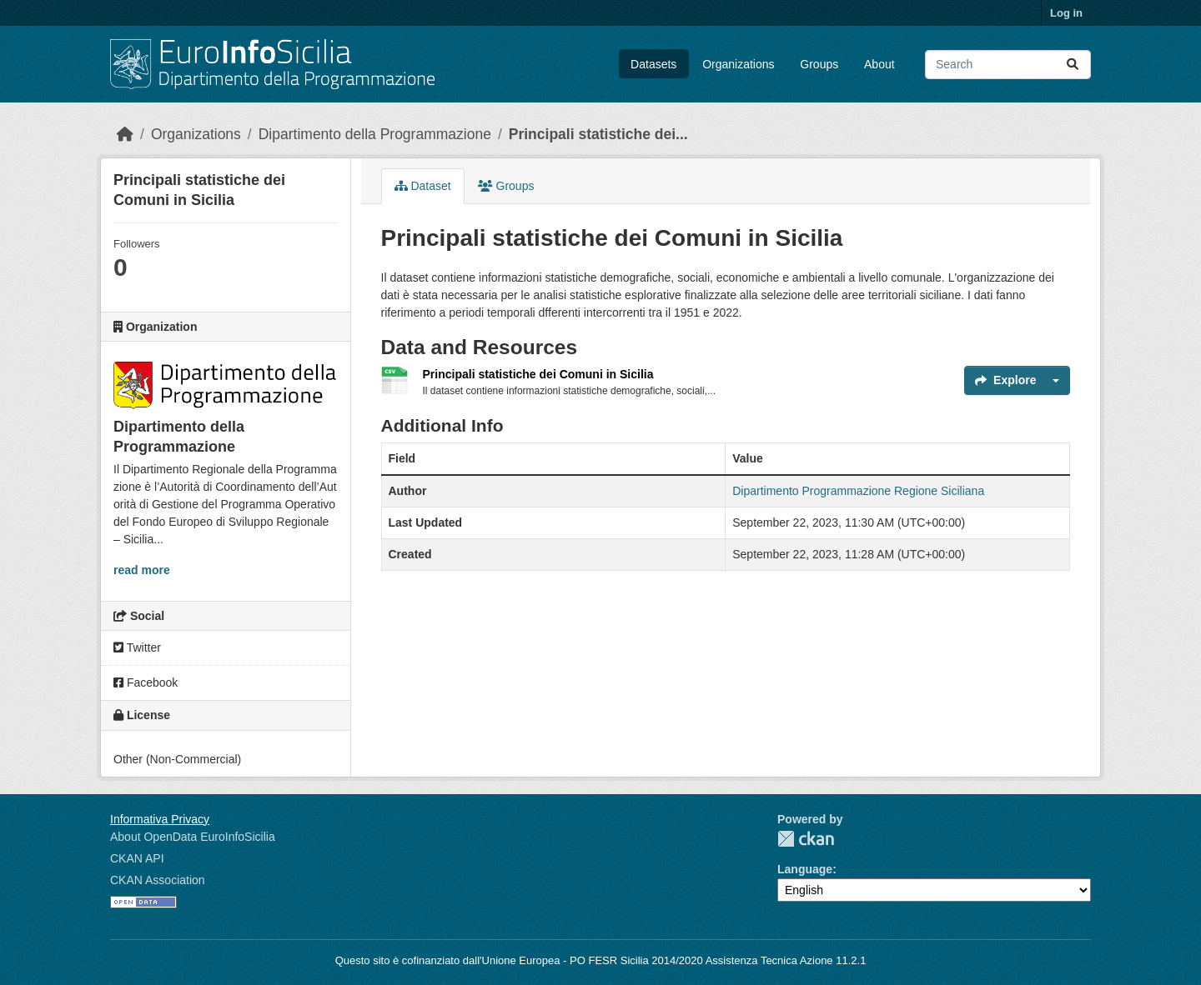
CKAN (805, 839)
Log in (1066, 13)
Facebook (145, 682)
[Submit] (1072, 64)
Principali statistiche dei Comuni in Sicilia (538, 374)
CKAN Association (157, 880)
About (879, 64)
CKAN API (137, 858)
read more (141, 570)
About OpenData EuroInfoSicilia (192, 836)
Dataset (422, 185)
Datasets (653, 64)
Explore (1005, 380)
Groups (819, 64)
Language (804, 869)
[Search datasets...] (1008, 64)
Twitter (137, 647)
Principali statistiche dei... (598, 134)
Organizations (738, 64)
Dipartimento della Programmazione (375, 134)
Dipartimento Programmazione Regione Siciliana (858, 491)
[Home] (125, 134)
